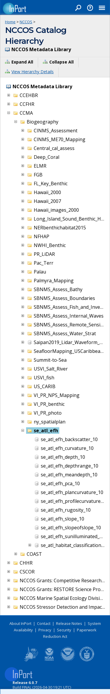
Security (64, 630)
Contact (43, 623)
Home (10, 21)
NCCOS (26, 21)
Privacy (44, 630)
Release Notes (69, 623)
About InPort (20, 623)
